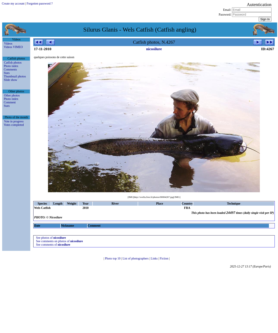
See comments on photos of (59, 241)
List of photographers (136, 258)
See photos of (51, 237)
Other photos (12, 95)
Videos (8, 43)
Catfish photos (12, 62)
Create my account (13, 3)
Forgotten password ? (40, 3)
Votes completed (14, 124)
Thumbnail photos (15, 76)
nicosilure (154, 49)
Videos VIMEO (13, 47)
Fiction (164, 258)
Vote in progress (14, 121)
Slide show (10, 80)
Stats (7, 73)
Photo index (11, 66)
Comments (10, 69)
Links (154, 258)
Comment (10, 102)
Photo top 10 (113, 258)
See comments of (53, 244)
